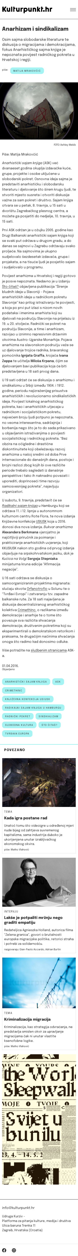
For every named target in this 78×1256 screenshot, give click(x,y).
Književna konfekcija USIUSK (27, 699)
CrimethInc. (27, 610)
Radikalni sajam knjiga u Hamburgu (33, 708)
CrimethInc (13, 690)
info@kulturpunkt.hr (18, 1208)
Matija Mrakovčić (27, 71)
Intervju (11, 912)
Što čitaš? (10, 287)
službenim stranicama (49, 650)
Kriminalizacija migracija (27, 1019)
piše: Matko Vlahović (16, 850)
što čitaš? (50, 725)
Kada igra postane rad (25, 818)
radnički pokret (17, 716)
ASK (58, 682)
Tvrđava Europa (17, 734)
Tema (8, 812)
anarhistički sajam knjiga (26, 682)
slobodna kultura (19, 725)
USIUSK (41, 521)
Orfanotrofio (37, 589)
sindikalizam (48, 716)
